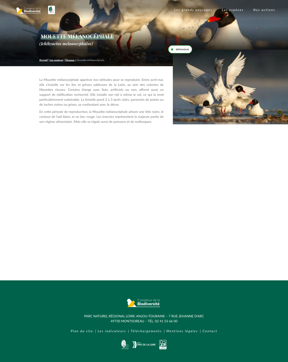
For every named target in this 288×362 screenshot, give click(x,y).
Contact (210, 331)
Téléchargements (146, 331)
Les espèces (56, 60)
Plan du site (82, 331)
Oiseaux (69, 60)
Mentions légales (182, 331)
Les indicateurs (112, 331)
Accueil (43, 60)
